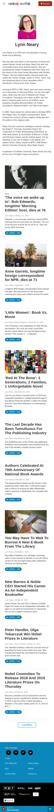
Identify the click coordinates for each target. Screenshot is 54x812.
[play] (3, 809)
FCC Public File (11, 763)
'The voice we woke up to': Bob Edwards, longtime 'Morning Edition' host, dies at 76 (25, 203)
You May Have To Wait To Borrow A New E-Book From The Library (26, 542)
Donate (46, 4)
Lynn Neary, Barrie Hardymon (16, 322)
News (7, 194)
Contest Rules (10, 774)
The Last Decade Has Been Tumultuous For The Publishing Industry (26, 428)
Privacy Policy (33, 763)
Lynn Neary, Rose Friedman (15, 644)
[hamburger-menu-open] (4, 3)
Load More (27, 725)
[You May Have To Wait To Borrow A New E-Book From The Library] (26, 521)
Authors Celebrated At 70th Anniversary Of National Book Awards (24, 469)
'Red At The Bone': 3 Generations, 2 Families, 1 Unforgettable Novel (26, 382)
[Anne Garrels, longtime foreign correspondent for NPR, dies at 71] (26, 255)
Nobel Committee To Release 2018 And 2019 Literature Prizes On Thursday (25, 680)
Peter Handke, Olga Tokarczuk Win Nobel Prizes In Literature (23, 634)
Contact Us (32, 774)
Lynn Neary (9, 216)
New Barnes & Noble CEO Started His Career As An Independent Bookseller (25, 588)
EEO (7, 769)
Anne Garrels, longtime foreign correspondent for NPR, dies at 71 (25, 275)
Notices (31, 769)
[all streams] (51, 809)
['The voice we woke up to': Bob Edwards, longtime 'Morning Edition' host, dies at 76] (26, 177)
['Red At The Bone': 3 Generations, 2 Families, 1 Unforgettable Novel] (26, 361)
